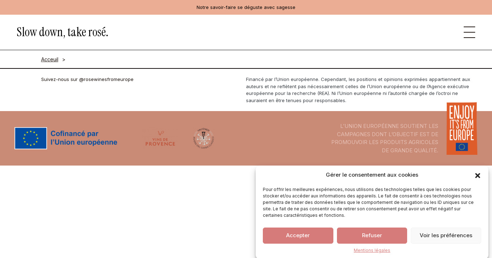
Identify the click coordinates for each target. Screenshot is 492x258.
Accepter (298, 237)
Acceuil (49, 59)
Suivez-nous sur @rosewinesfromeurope (87, 79)
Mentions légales (372, 252)
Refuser (372, 237)
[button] (477, 177)
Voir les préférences (446, 237)
